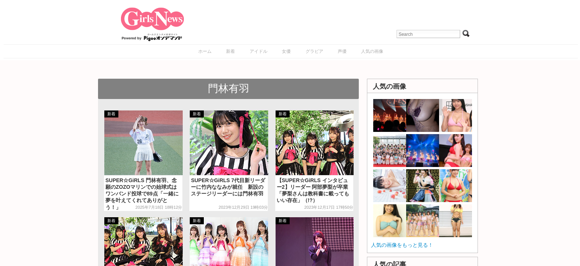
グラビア (314, 51)
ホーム (205, 51)
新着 (230, 51)
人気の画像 (372, 51)
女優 (286, 51)
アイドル (258, 51)
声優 (342, 51)
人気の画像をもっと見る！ (402, 245)
